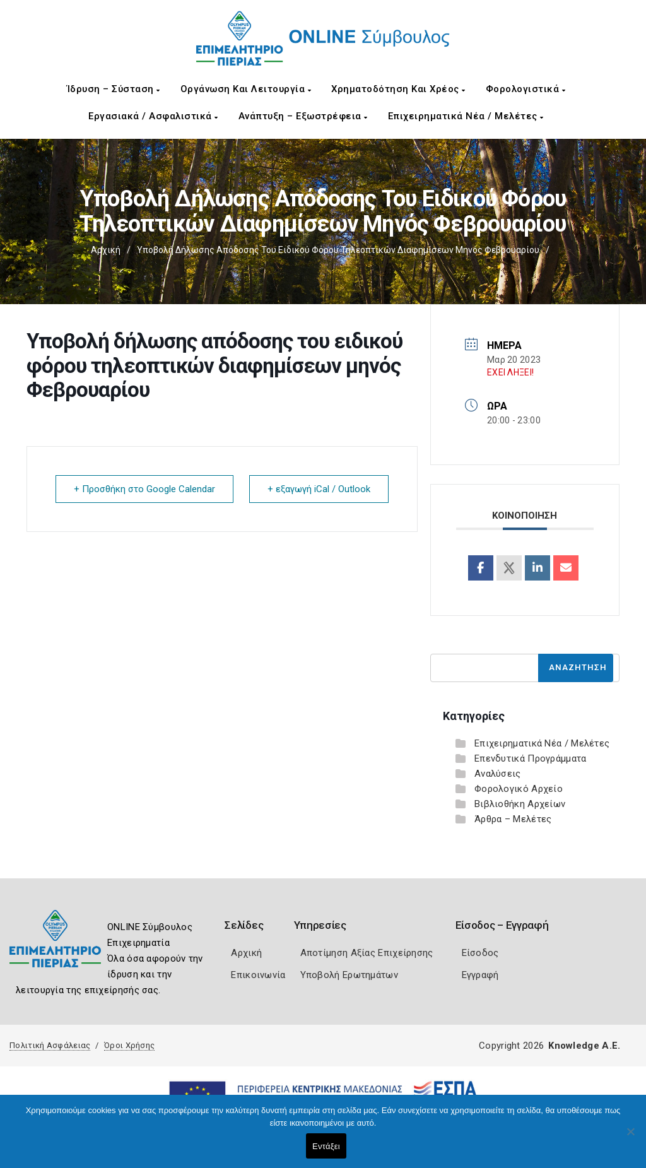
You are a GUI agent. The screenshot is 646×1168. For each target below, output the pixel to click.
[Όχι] (630, 1137)
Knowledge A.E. (584, 1045)
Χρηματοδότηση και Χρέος (398, 89)
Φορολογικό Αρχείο (518, 788)
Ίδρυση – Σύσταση (113, 89)
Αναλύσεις (497, 773)
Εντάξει (326, 1146)
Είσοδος (480, 953)
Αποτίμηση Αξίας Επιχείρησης (366, 953)
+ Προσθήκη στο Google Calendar (144, 489)
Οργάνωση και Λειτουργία (246, 89)
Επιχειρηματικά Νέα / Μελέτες (466, 116)
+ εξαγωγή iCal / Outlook (318, 489)
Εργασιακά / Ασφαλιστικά (153, 116)
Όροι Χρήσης (129, 1045)
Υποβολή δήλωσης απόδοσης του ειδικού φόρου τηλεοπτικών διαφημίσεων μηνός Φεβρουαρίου (338, 250)
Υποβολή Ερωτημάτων (349, 975)
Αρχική (105, 250)
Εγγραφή (480, 975)
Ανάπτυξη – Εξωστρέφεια (303, 116)
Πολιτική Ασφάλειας (49, 1045)
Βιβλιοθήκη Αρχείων (519, 804)
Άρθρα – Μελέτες (513, 819)
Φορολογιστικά (526, 89)
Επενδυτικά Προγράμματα (530, 758)
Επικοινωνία (258, 975)
